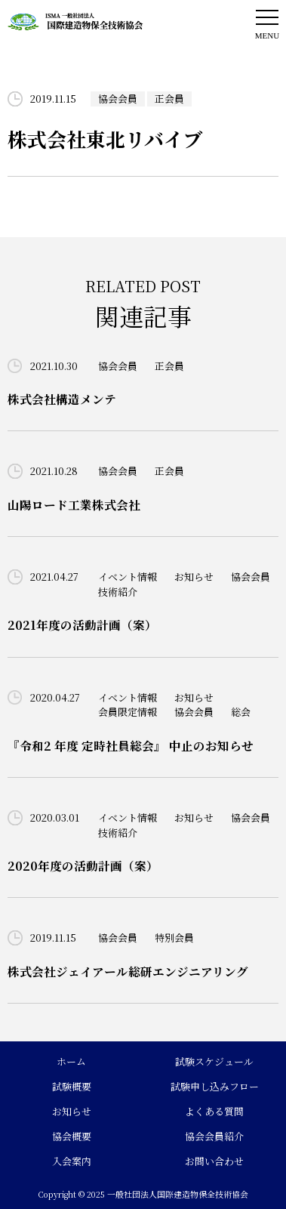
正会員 (169, 98)
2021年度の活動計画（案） (82, 624)
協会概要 (71, 1136)
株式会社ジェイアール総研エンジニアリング (128, 971)
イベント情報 (127, 576)
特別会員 (174, 937)
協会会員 (117, 98)
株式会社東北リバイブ (105, 139)
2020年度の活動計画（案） (83, 865)
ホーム (71, 1061)
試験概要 (71, 1086)
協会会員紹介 (214, 1136)
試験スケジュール (214, 1061)
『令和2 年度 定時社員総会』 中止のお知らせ (131, 745)
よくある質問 (214, 1111)
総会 (241, 712)
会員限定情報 (127, 712)
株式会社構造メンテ (62, 398)
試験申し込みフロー (215, 1086)
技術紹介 (117, 591)
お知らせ (194, 576)
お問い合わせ (214, 1161)
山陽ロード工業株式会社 (74, 504)
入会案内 (71, 1161)
